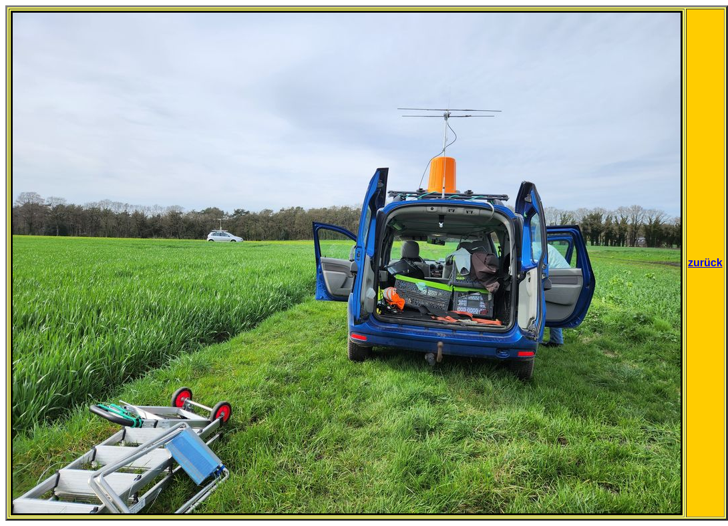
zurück (705, 262)
